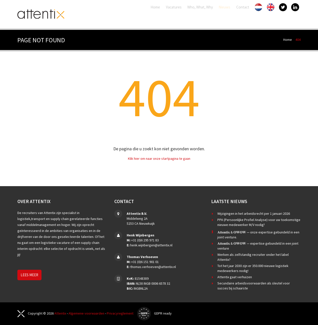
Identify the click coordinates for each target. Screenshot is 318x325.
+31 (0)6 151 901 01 (145, 262)
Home (125, 14)
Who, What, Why (186, 14)
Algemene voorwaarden (86, 313)
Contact (245, 14)
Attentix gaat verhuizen (234, 277)
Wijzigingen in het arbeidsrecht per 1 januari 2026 (253, 213)
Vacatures (151, 14)
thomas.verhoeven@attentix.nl (153, 267)
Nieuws (220, 14)
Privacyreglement (120, 313)
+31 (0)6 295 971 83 (145, 240)
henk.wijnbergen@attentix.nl (151, 245)
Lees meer (29, 274)
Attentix (60, 313)
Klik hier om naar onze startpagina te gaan (159, 158)
